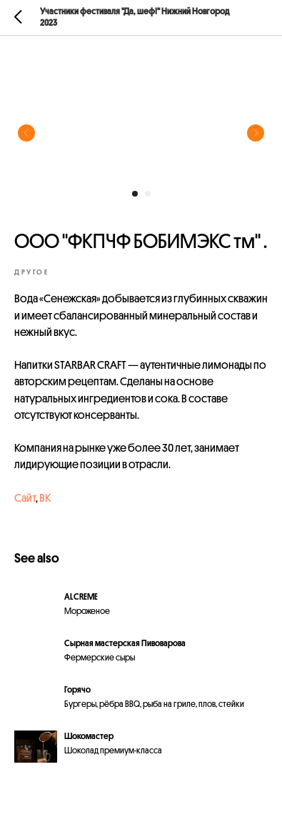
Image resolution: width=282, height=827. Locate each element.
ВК (45, 498)
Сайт (25, 498)
